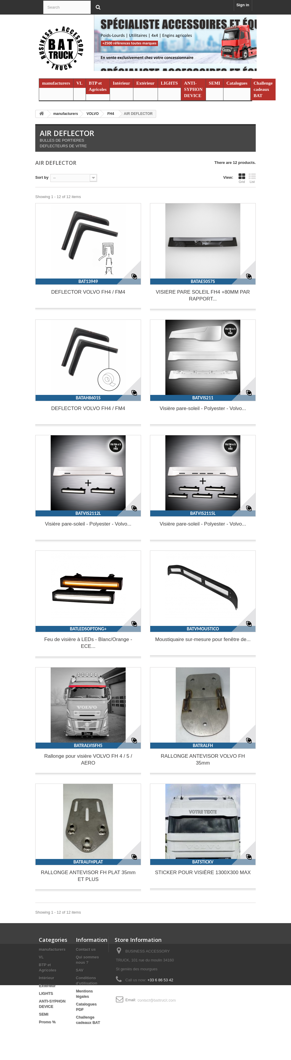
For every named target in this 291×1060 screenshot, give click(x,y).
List (252, 178)
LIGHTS (169, 83)
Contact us (86, 949)
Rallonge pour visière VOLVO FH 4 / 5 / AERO (88, 759)
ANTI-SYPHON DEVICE (193, 89)
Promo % (47, 1022)
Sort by (42, 177)
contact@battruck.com (156, 1000)
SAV (80, 970)
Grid (242, 178)
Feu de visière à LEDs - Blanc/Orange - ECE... (88, 643)
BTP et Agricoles (98, 86)
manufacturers (56, 83)
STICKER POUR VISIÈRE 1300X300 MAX (203, 872)
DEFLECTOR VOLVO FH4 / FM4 (88, 292)
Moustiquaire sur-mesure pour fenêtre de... (202, 639)
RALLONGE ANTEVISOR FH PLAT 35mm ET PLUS (88, 876)
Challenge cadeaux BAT (263, 89)
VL (79, 83)
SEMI (214, 83)
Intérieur (121, 83)
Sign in (242, 5)
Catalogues (236, 83)
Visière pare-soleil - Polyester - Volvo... (203, 408)
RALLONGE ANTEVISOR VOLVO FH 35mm (203, 759)
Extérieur (145, 83)
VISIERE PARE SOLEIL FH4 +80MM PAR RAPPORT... (203, 295)
